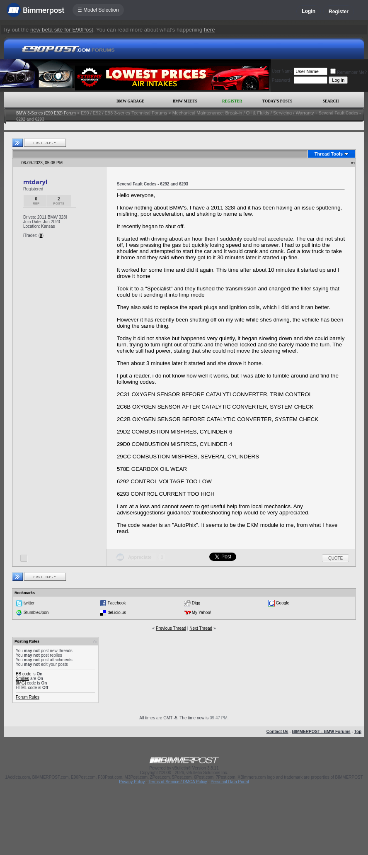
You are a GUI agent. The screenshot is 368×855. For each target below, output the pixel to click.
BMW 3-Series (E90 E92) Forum (46, 113)
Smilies (22, 678)
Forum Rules (27, 697)
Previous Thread (171, 628)
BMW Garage (130, 101)
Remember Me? (348, 72)
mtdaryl (35, 182)
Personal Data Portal (230, 781)
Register (339, 12)
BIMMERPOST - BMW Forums (321, 731)
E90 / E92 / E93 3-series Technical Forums (124, 112)
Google (282, 603)
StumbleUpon (36, 612)
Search (331, 101)
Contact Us (277, 731)
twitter (29, 603)
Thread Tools (329, 153)
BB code (23, 674)
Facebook (117, 603)
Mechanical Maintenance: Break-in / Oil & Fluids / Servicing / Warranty (243, 112)
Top (358, 731)
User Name (282, 71)
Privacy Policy (132, 781)
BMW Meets (185, 101)
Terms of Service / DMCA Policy (177, 781)
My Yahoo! (201, 612)
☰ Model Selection (98, 10)
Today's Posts (277, 101)
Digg (196, 603)
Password (281, 80)
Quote (335, 558)
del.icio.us (117, 612)
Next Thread (200, 628)
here (209, 30)
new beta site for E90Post (61, 30)
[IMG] (21, 683)
